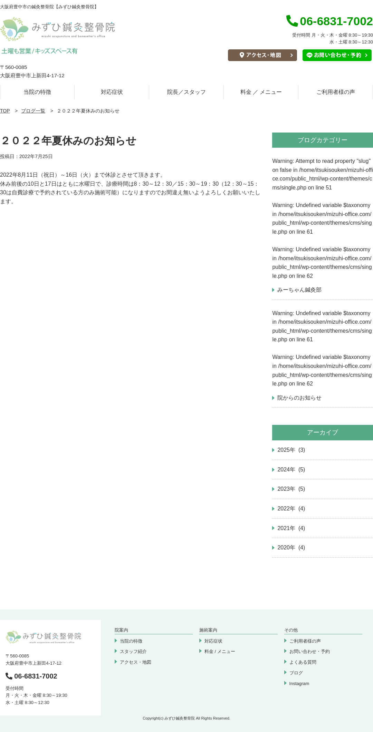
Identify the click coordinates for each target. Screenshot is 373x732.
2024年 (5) (291, 469)
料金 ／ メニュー (261, 92)
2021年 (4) (291, 528)
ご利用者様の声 (335, 92)
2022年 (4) (291, 508)
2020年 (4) (291, 547)
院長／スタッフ (186, 92)
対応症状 (112, 92)
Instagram (299, 683)
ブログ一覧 (33, 111)
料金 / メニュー (219, 651)
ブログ (296, 672)
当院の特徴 (37, 92)
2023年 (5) (291, 489)
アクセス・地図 (135, 662)
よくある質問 (302, 662)
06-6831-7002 (31, 676)
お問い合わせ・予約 (309, 651)
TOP (5, 111)
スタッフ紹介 (133, 651)
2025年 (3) (291, 450)
